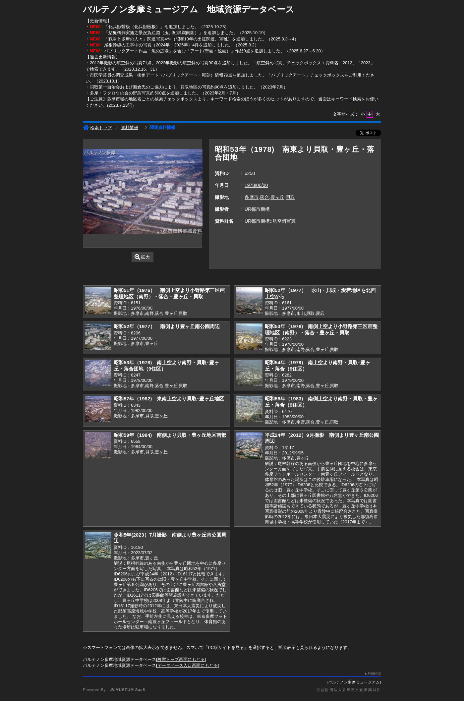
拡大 (142, 257)
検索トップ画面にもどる (181, 659)
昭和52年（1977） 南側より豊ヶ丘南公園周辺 (167, 326)
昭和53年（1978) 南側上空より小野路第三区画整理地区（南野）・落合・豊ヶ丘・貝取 (321, 329)
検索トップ (97, 127)
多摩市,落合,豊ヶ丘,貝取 (270, 197)
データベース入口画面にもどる (187, 665)
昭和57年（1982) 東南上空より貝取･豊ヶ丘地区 (169, 398)
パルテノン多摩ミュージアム (354, 682)
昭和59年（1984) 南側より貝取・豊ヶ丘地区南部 (170, 435)
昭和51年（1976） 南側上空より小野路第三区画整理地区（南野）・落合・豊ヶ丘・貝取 (169, 293)
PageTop (374, 673)
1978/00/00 (256, 185)
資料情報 (129, 127)
